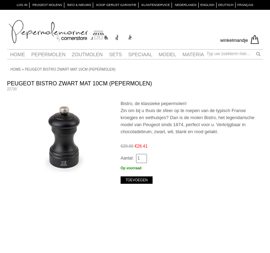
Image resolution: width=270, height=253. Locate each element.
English (207, 5)
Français (245, 5)
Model (167, 54)
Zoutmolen (87, 54)
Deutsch (226, 5)
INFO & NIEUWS (79, 5)
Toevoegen (137, 180)
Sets (115, 54)
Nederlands (186, 5)
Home (17, 54)
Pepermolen (48, 54)
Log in (22, 5)
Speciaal (140, 54)
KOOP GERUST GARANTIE (116, 5)
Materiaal (196, 54)
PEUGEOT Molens (47, 5)
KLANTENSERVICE (155, 5)
